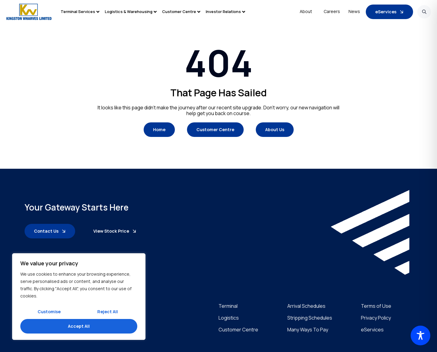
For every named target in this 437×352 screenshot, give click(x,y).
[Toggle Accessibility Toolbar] (420, 335)
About (307, 11)
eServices (372, 330)
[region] (78, 296)
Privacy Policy (376, 318)
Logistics (228, 318)
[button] (83, 11)
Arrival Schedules (306, 306)
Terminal (228, 306)
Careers (332, 11)
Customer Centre (238, 330)
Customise (49, 311)
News (354, 11)
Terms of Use (376, 306)
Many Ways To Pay (307, 330)
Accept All (79, 326)
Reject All (107, 311)
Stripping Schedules (309, 318)
